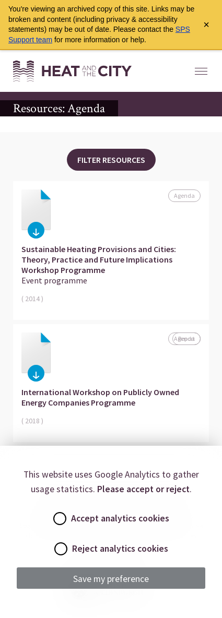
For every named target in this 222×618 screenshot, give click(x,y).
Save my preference (111, 579)
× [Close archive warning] (206, 24)
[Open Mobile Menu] (201, 71)
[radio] (59, 518)
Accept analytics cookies (111, 518)
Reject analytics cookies (111, 548)
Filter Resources (111, 159)
